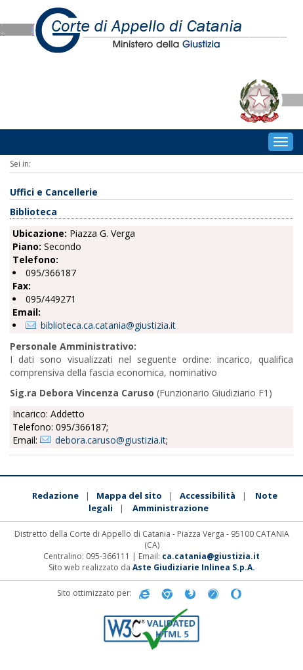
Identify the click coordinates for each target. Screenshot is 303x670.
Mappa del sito (129, 495)
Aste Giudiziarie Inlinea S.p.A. (193, 567)
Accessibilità (207, 495)
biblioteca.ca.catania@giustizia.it (108, 325)
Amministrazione (170, 508)
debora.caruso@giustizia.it (110, 440)
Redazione (55, 495)
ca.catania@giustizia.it (211, 556)
